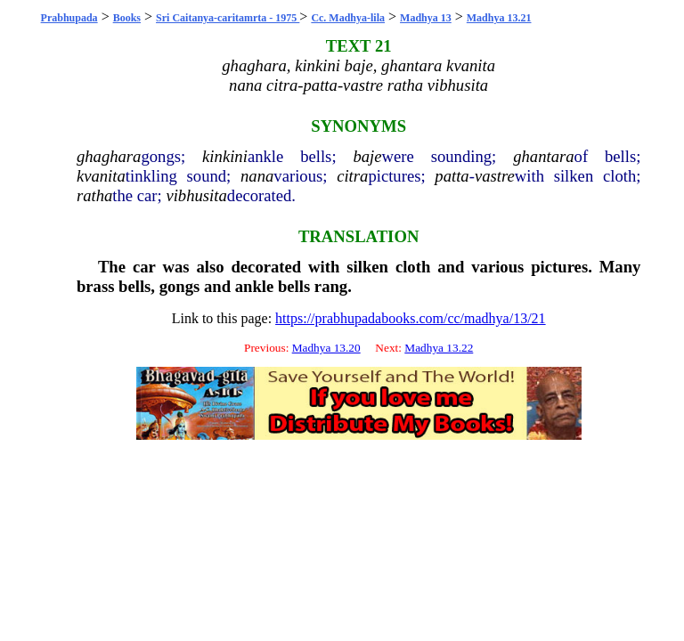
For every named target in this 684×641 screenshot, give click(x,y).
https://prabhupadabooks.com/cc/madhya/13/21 (410, 318)
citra (352, 175)
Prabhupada (69, 18)
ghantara (543, 156)
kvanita (101, 175)
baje (367, 156)
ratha (94, 195)
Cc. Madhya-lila (348, 18)
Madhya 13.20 (326, 347)
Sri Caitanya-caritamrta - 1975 (227, 18)
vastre (495, 175)
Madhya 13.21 (499, 18)
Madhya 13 (426, 18)
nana (256, 175)
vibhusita (196, 195)
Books (127, 18)
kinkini (225, 156)
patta (451, 175)
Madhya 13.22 (438, 347)
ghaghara (109, 156)
